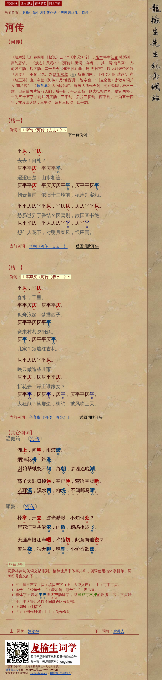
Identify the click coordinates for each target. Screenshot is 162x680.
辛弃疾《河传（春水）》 (50, 417)
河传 (35, 438)
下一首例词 (77, 135)
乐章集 (42, 86)
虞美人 (118, 631)
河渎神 (33, 631)
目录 (85, 12)
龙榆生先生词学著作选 (39, 12)
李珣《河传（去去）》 (48, 246)
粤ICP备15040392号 (60, 673)
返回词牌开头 (87, 246)
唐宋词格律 (69, 12)
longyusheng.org (38, 673)
